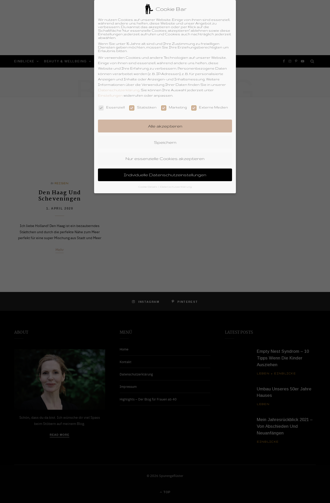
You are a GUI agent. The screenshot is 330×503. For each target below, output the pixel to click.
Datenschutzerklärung (118, 87)
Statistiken (142, 104)
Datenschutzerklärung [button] (176, 183)
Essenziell (111, 104)
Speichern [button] (165, 139)
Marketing (174, 104)
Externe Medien (209, 104)
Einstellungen (110, 92)
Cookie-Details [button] (148, 183)
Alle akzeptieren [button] (165, 122)
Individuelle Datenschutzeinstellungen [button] (165, 171)
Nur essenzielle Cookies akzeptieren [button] (165, 155)
